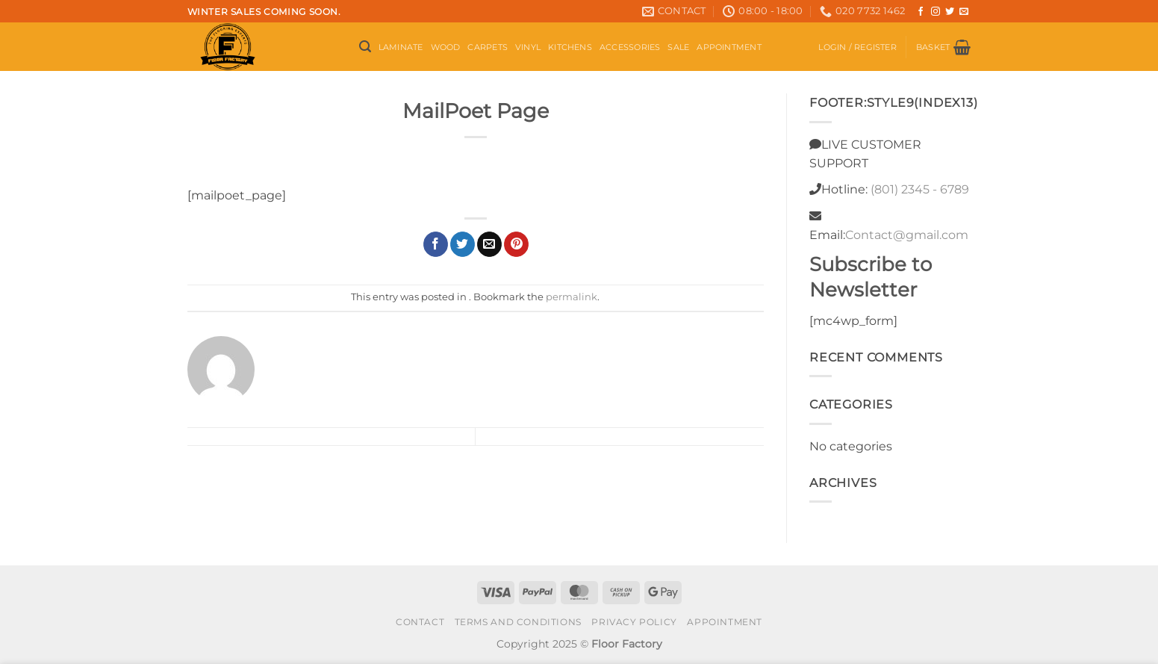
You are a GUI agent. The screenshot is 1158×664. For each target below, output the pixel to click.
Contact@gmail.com (906, 235)
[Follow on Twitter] (949, 12)
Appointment (729, 47)
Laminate (401, 47)
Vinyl (528, 47)
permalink (571, 296)
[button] (365, 46)
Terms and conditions (518, 621)
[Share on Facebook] (435, 244)
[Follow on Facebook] (920, 12)
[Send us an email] (963, 12)
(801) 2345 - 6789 (920, 189)
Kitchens (570, 47)
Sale (678, 47)
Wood (446, 47)
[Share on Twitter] (462, 244)
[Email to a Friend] (489, 244)
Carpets (487, 47)
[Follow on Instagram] (935, 12)
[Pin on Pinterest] (516, 244)
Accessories (630, 47)
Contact (420, 621)
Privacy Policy (634, 621)
